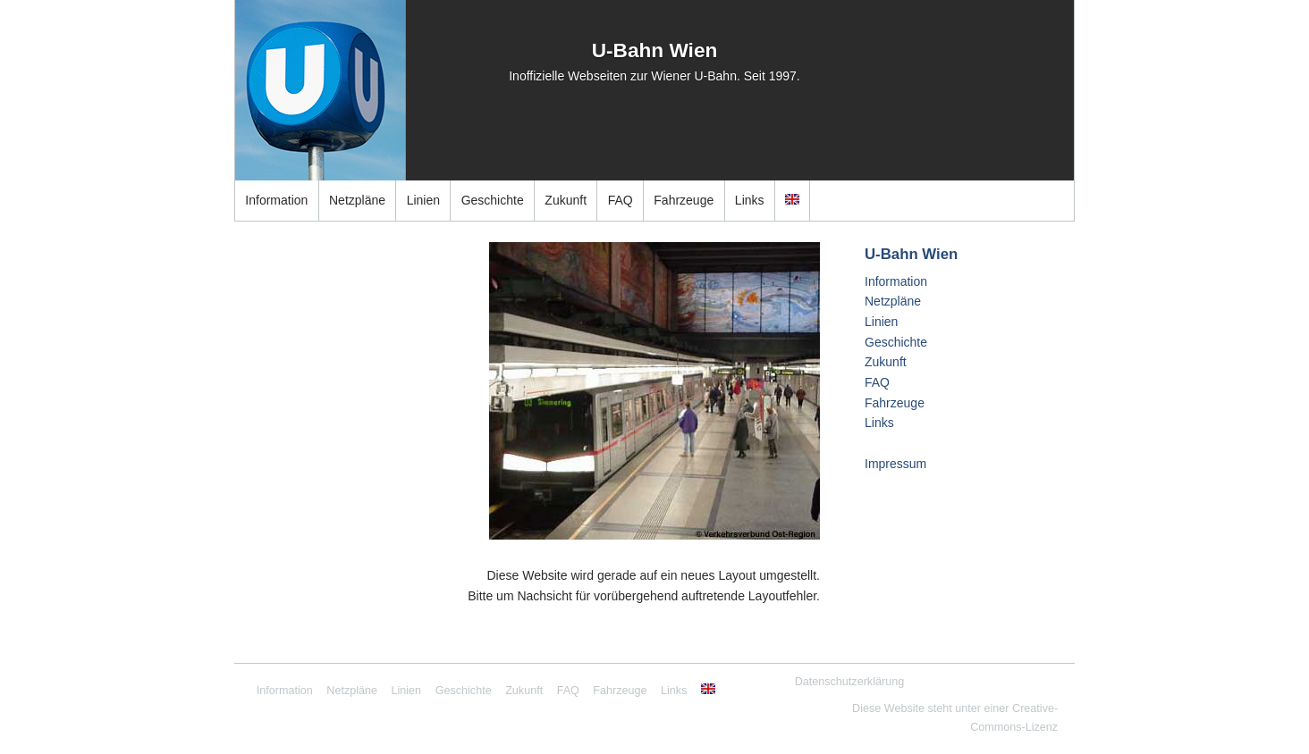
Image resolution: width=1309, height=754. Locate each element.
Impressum (895, 464)
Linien (423, 200)
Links (749, 200)
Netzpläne (357, 200)
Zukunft (566, 200)
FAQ (620, 200)
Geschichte (492, 200)
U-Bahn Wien (655, 50)
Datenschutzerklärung (850, 681)
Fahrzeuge (684, 200)
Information (276, 200)
